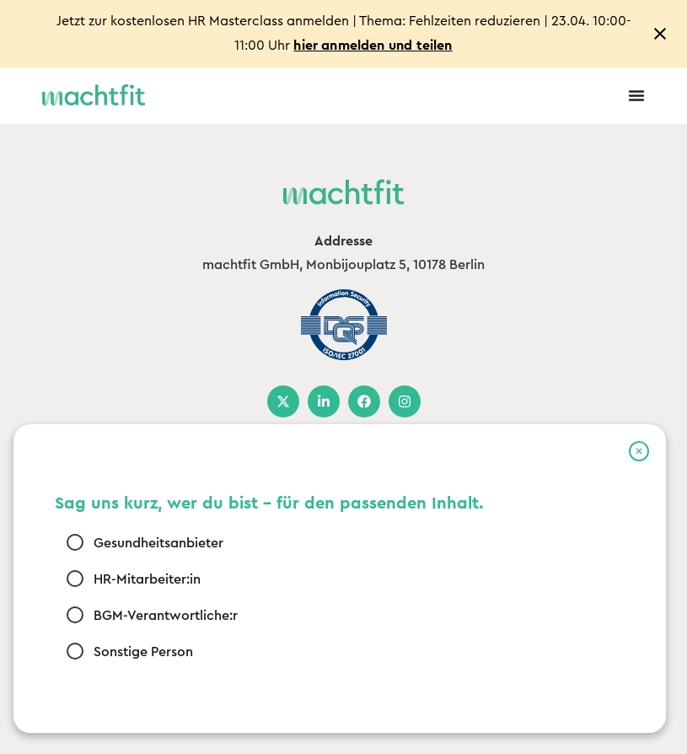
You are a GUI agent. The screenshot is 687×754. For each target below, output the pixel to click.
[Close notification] (660, 34)
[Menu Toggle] (636, 95)
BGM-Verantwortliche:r (165, 615)
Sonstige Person (142, 651)
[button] (639, 451)
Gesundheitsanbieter (158, 542)
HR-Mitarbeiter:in (146, 578)
